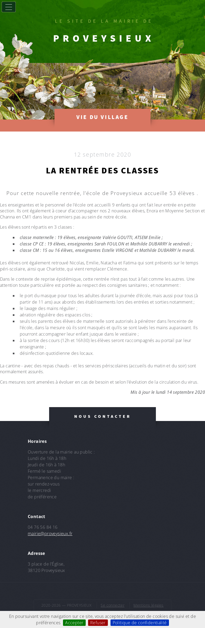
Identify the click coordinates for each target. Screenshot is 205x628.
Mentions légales (148, 605)
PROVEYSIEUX (104, 38)
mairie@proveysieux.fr (50, 533)
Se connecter (112, 605)
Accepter (74, 623)
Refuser (98, 623)
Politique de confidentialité (140, 623)
